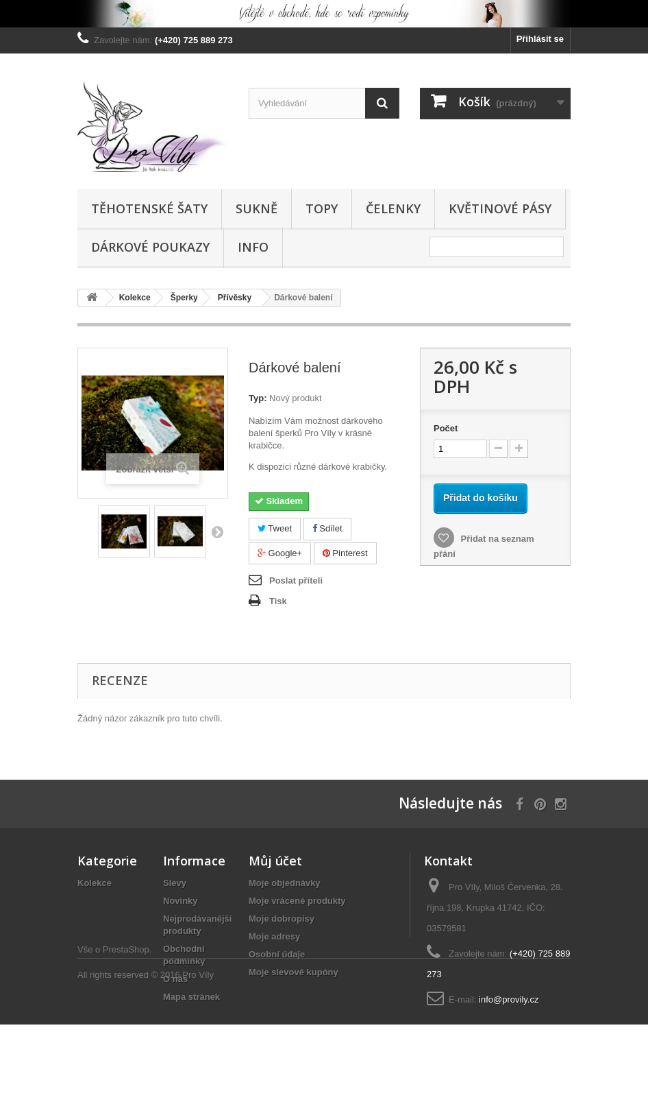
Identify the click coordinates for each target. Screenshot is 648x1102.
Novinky (180, 901)
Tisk (278, 601)
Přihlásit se (540, 39)
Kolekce (94, 883)
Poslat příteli (296, 580)
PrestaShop (126, 1027)
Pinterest (345, 553)
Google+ (280, 553)
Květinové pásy (500, 208)
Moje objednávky (285, 883)
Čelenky (393, 208)
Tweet (275, 528)
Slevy (174, 883)
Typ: (257, 398)
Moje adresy (274, 936)
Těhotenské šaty (149, 208)
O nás (175, 979)
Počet (446, 428)
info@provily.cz (508, 999)
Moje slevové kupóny (293, 972)
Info (253, 247)
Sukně (256, 208)
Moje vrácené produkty (297, 901)
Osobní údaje (277, 954)
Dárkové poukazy (150, 247)
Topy (322, 208)
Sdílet (327, 528)
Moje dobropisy (281, 918)
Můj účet (275, 860)
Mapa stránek (191, 997)
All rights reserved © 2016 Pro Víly (145, 1052)
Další (217, 531)
